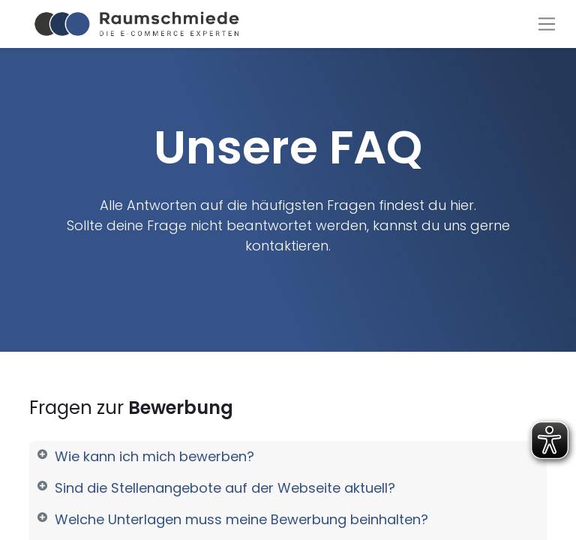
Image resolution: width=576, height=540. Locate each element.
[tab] (288, 456)
